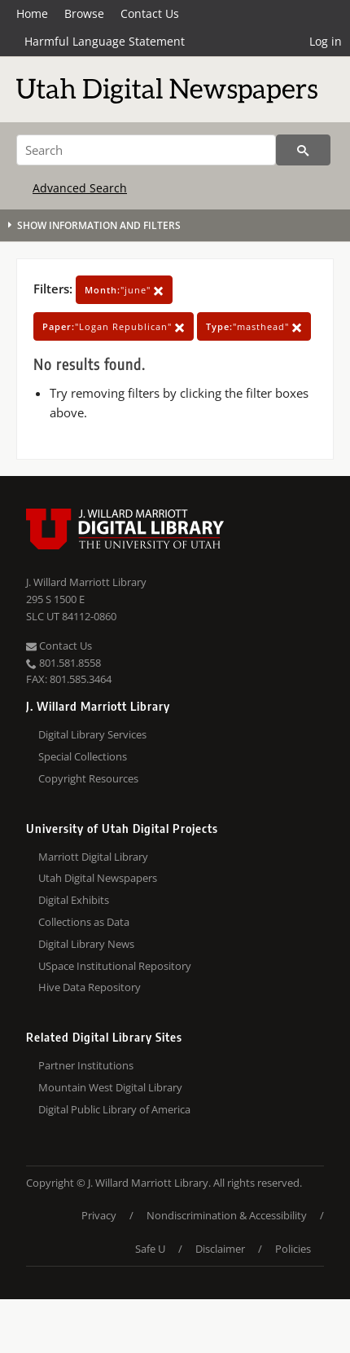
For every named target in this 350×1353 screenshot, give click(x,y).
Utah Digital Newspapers (97, 877)
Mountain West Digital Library (110, 1087)
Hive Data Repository (89, 987)
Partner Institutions (85, 1065)
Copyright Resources (88, 778)
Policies (293, 1248)
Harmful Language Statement (104, 41)
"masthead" (254, 326)
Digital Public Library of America (114, 1109)
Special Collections (82, 756)
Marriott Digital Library (93, 856)
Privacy (98, 1215)
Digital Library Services (92, 734)
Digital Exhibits (73, 899)
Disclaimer (220, 1248)
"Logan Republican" (113, 326)
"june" (124, 290)
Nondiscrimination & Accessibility (227, 1215)
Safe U (150, 1248)
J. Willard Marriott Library (86, 582)
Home (32, 13)
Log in (325, 41)
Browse (84, 13)
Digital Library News (86, 944)
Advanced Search (80, 188)
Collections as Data (83, 921)
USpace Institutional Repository (114, 966)
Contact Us (149, 13)
